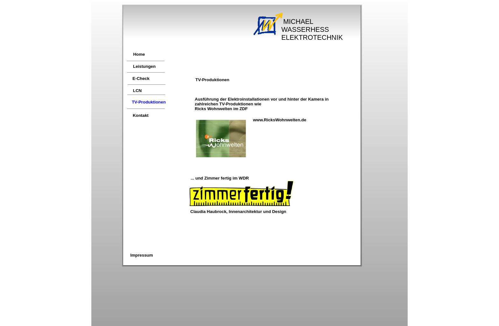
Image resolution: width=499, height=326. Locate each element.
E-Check (140, 78)
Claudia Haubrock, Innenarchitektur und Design (238, 211)
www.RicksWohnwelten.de (279, 119)
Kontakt (141, 115)
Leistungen (144, 66)
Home (139, 54)
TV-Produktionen (149, 102)
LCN (137, 90)
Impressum (141, 255)
